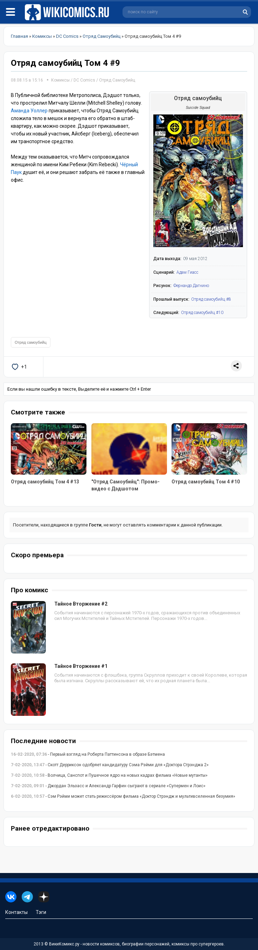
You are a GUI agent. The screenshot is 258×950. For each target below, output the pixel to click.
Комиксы (61, 80)
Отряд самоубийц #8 (211, 299)
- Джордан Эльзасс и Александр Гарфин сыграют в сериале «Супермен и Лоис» (108, 785)
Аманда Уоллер (29, 110)
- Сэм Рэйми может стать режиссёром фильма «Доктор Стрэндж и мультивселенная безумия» (123, 796)
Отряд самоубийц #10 (202, 312)
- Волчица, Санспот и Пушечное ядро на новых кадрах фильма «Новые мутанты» (109, 775)
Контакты (16, 912)
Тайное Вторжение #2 (80, 604)
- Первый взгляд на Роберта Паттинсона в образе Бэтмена (88, 754)
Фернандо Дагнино (191, 285)
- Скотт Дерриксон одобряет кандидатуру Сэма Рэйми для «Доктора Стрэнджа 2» (110, 764)
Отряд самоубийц (31, 342)
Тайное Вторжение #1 (80, 666)
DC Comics (84, 80)
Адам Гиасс (187, 272)
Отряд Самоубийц (117, 80)
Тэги (41, 912)
